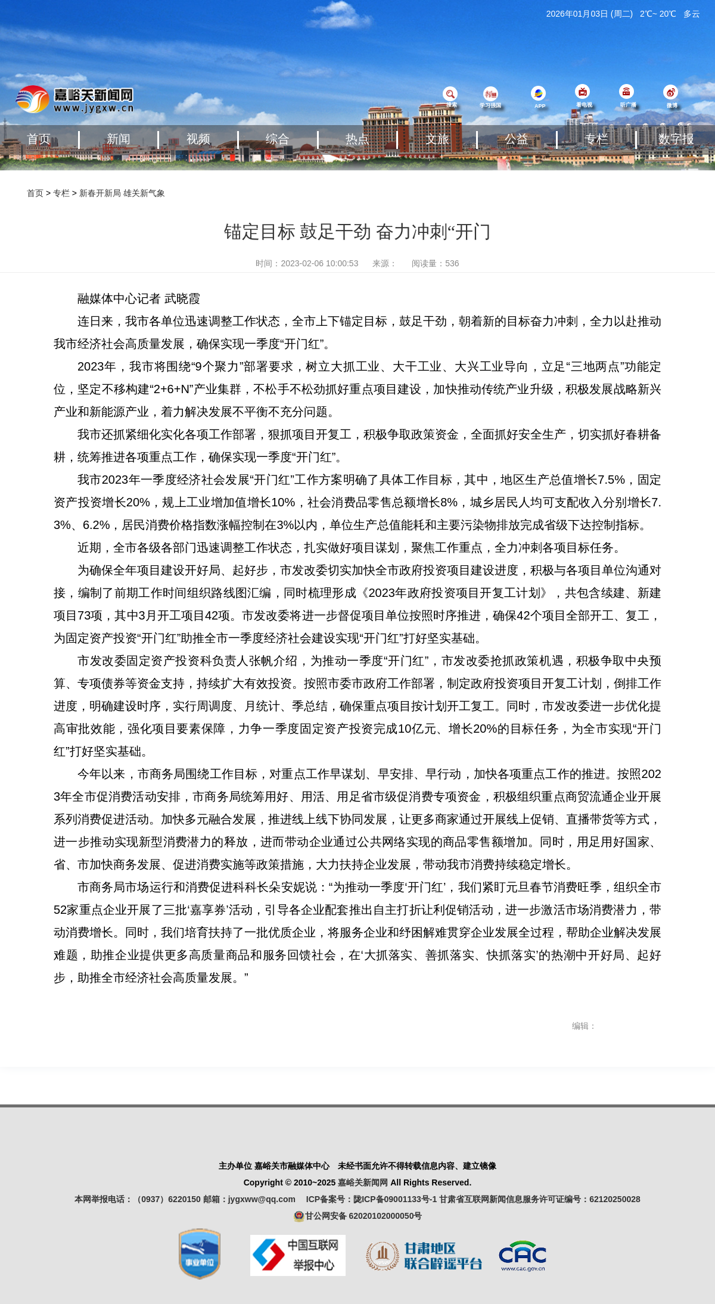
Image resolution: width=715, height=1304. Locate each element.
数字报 (676, 138)
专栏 (596, 138)
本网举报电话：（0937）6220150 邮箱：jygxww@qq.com (189, 1199)
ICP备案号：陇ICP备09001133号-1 (371, 1199)
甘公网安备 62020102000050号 (357, 1216)
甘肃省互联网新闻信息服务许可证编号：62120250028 (540, 1199)
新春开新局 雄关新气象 (122, 193)
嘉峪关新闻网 (363, 1182)
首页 (39, 138)
